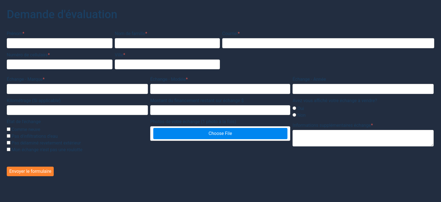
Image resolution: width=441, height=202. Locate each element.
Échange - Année (309, 79)
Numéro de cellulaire (28, 55)
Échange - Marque (26, 79)
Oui (300, 108)
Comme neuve (26, 129)
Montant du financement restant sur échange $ (197, 100)
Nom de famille (131, 33)
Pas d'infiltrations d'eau (35, 136)
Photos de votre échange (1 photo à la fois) (193, 121)
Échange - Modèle (169, 79)
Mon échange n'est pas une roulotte (47, 149)
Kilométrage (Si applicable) (33, 100)
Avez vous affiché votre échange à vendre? (334, 100)
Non (301, 115)
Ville (120, 55)
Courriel (231, 33)
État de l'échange (24, 121)
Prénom (15, 33)
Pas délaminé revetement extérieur (46, 143)
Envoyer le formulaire (30, 171)
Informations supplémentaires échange (332, 125)
